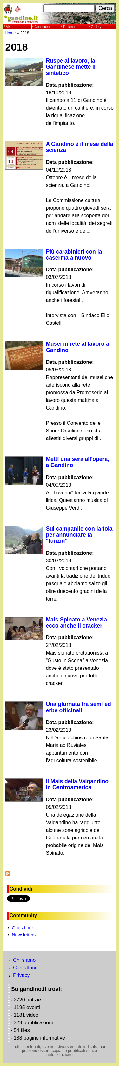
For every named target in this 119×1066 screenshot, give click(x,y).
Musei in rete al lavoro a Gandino (77, 347)
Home (10, 33)
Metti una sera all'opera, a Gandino (77, 462)
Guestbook (23, 927)
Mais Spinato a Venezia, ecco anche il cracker (77, 622)
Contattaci (24, 967)
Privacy (21, 975)
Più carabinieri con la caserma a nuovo (74, 254)
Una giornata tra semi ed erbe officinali (78, 707)
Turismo (69, 27)
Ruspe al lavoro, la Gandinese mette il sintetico (70, 67)
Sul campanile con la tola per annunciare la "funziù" (79, 535)
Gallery (96, 27)
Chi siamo (24, 960)
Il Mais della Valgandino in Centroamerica (77, 784)
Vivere (11, 27)
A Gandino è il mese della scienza (79, 147)
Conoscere (43, 27)
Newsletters (24, 934)
